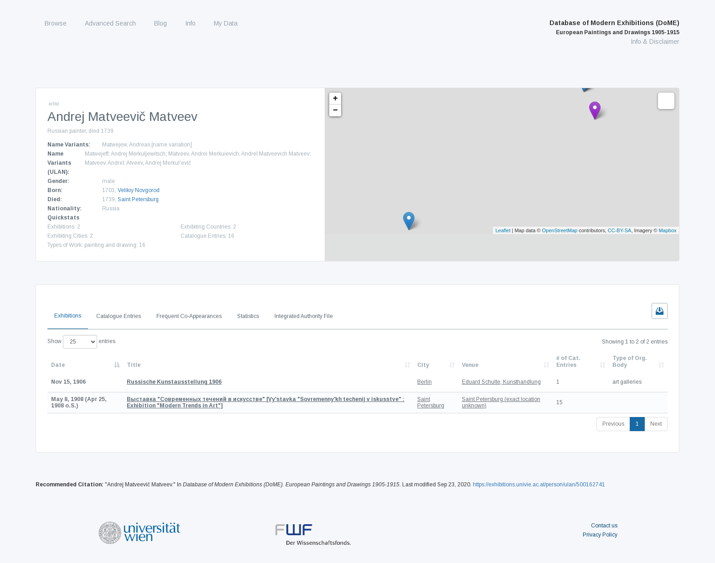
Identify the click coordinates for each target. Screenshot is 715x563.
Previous (613, 424)
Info (190, 23)
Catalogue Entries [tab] (118, 316)
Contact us (604, 525)
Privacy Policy (600, 535)
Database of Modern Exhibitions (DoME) (614, 27)
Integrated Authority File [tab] (304, 316)
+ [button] (335, 98)
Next (656, 424)
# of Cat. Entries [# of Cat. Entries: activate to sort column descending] (568, 361)
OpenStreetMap (560, 230)
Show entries (81, 342)
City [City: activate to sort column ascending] (423, 365)
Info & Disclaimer (655, 41)
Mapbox (667, 230)
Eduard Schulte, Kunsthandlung (501, 382)
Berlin (424, 382)
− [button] (335, 110)
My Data (226, 23)
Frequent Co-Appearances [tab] (189, 316)
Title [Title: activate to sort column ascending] (133, 365)
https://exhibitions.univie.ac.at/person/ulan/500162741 (539, 484)
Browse (56, 23)
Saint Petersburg (138, 199)
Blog (160, 23)
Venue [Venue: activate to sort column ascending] (470, 365)
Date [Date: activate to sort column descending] (58, 365)
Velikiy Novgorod (139, 190)
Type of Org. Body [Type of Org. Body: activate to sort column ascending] (629, 361)
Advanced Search (110, 23)
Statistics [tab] (248, 316)
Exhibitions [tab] (67, 316)
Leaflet (502, 230)
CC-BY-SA (620, 230)
